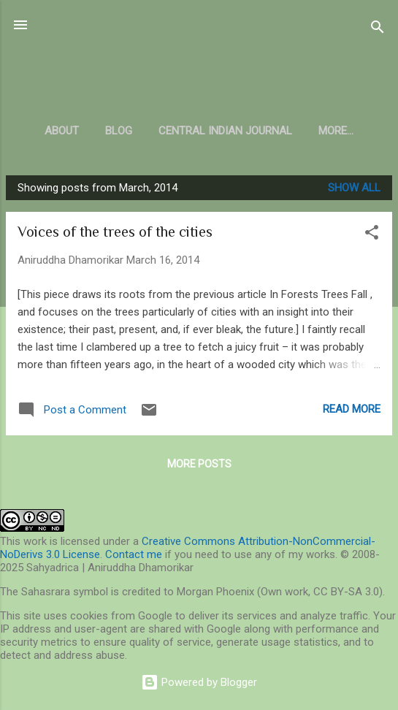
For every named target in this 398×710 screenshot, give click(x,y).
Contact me (133, 554)
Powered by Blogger (199, 682)
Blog (118, 130)
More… (335, 130)
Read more (351, 409)
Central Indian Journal (225, 130)
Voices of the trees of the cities (115, 232)
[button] (371, 235)
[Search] (377, 29)
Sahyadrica (199, 61)
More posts (199, 464)
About (62, 130)
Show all (354, 187)
